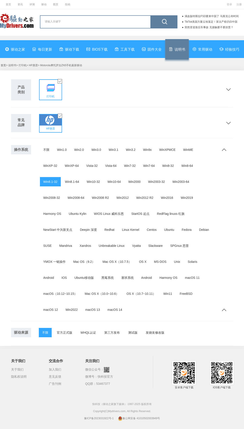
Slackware (155, 245)
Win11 (167, 293)
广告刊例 (55, 383)
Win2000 (134, 182)
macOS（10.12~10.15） (60, 293)
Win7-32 (130, 166)
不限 (46, 150)
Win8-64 (187, 166)
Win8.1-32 (50, 182)
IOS (64, 277)
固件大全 (152, 49)
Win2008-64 (76, 198)
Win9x (147, 150)
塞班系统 (127, 277)
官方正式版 (64, 332)
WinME (188, 150)
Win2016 (167, 198)
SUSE (47, 245)
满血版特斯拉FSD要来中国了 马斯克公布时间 (211, 16)
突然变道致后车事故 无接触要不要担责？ (209, 27)
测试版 (133, 332)
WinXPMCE (167, 150)
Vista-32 (92, 166)
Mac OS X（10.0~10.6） (102, 293)
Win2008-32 (51, 198)
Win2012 (122, 198)
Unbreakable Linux (112, 245)
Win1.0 (62, 150)
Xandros (85, 245)
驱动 (44, 4)
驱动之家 (15, 49)
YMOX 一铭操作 (54, 261)
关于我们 (17, 369)
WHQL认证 (88, 332)
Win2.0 (79, 150)
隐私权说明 (19, 376)
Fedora (186, 229)
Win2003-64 (180, 182)
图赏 (55, 4)
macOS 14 (115, 309)
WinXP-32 (50, 166)
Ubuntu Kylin (77, 213)
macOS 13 (92, 309)
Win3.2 (131, 150)
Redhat (109, 229)
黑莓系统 (107, 277)
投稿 (67, 4)
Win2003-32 (156, 182)
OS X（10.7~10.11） (141, 293)
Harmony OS (52, 213)
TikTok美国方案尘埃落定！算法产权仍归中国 (211, 21)
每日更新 (42, 49)
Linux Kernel (130, 229)
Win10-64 (114, 182)
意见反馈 (55, 376)
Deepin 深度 (88, 229)
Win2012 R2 (144, 198)
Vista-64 (110, 166)
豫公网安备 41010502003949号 (139, 418)
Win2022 (71, 309)
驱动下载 (69, 49)
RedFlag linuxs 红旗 (171, 213)
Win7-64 (149, 166)
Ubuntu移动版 (84, 277)
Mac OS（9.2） (84, 261)
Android (48, 277)
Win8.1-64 (72, 182)
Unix (177, 261)
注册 (239, 4)
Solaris (192, 261)
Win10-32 (93, 182)
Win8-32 (168, 166)
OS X (142, 261)
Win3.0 (96, 150)
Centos (152, 229)
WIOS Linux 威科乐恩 (109, 213)
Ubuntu (169, 229)
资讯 (20, 4)
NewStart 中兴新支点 (57, 229)
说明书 (177, 49)
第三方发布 (112, 332)
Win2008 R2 (100, 198)
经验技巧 (229, 49)
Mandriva (65, 245)
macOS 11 (192, 277)
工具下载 (125, 49)
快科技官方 (105, 376)
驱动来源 (21, 332)
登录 (229, 4)
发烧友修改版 (155, 332)
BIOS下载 (97, 49)
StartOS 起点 (140, 213)
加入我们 (55, 369)
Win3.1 (113, 150)
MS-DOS (160, 261)
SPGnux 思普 (179, 245)
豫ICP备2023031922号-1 (99, 418)
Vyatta (136, 245)
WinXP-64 (72, 166)
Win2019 (187, 198)
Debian (204, 229)
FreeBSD (186, 293)
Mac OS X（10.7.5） (117, 261)
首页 (8, 4)
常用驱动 (202, 49)
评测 (32, 4)
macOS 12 (50, 309)
